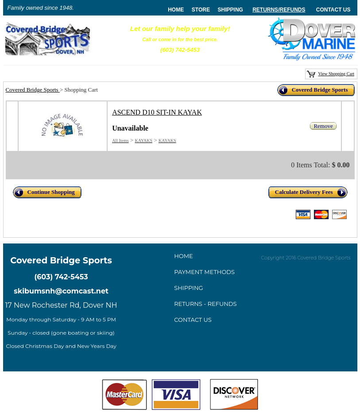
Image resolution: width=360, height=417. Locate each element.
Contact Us (333, 10)
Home (183, 255)
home (176, 10)
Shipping (230, 10)
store (201, 10)
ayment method (204, 271)
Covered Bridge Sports (33, 89)
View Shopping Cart (336, 73)
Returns (265, 10)
